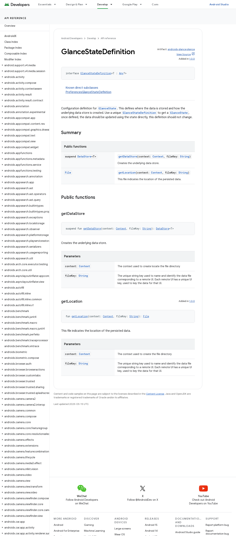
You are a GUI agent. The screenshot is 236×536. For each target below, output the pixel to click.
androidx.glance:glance (181, 49)
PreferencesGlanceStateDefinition (88, 92)
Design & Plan (74, 4)
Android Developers (71, 38)
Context (158, 156)
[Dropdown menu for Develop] (113, 4)
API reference (15, 18)
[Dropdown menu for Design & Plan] (88, 4)
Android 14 (151, 530)
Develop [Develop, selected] (102, 4)
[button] (24, 65)
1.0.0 (192, 58)
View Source (183, 54)
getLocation (127, 172)
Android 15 (151, 524)
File (68, 172)
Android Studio (219, 4)
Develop (91, 38)
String (184, 156)
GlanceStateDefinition (95, 73)
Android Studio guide (187, 532)
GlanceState (107, 108)
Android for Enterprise (66, 530)
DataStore (84, 156)
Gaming (89, 524)
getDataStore (127, 156)
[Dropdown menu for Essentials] (57, 4)
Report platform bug (217, 524)
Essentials (45, 4)
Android (58, 524)
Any (121, 73)
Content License (155, 393)
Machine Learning (94, 530)
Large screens (122, 528)
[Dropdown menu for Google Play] (142, 4)
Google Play (130, 4)
